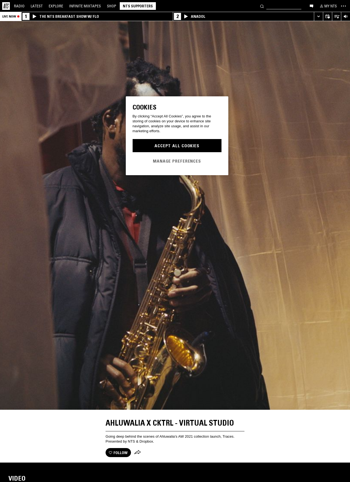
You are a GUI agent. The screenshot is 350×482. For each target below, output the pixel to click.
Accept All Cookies (176, 145)
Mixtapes (85, 6)
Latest (37, 6)
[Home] (6, 6)
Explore (56, 6)
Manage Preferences (177, 161)
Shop (111, 6)
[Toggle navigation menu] (343, 6)
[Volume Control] (345, 16)
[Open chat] (311, 5)
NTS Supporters (138, 6)
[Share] (137, 452)
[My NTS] (328, 6)
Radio (19, 6)
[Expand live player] (318, 16)
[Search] (262, 5)
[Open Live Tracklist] (336, 16)
